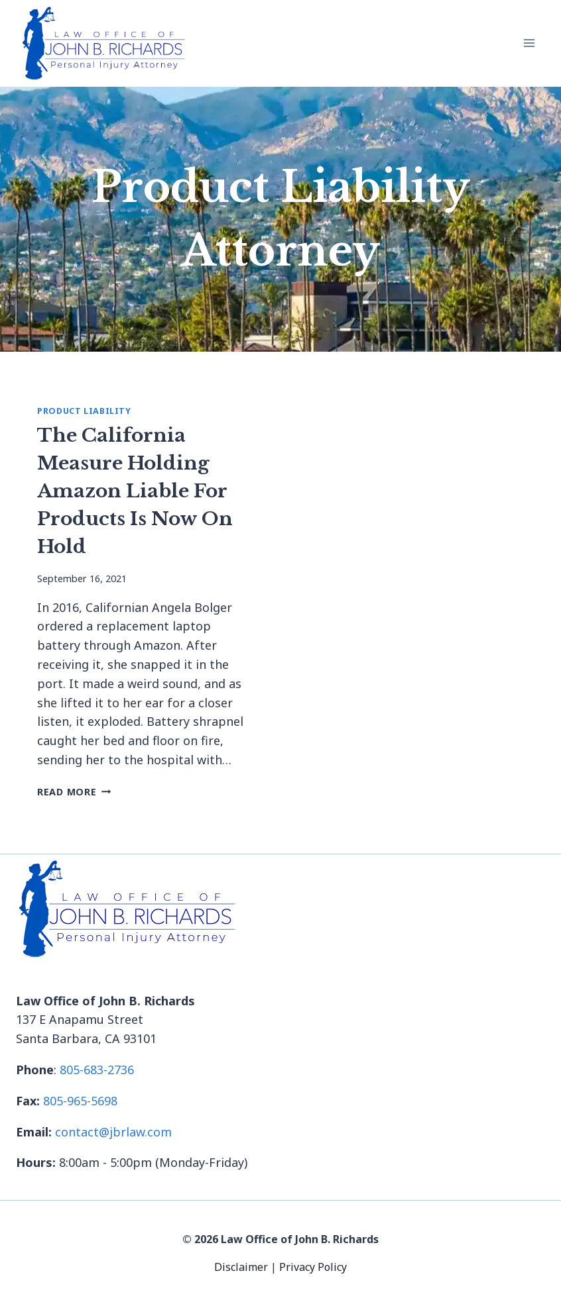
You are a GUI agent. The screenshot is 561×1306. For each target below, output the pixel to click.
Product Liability (84, 411)
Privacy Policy (313, 1267)
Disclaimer (242, 1267)
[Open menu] (529, 43)
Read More (74, 791)
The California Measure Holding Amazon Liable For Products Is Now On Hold (135, 491)
